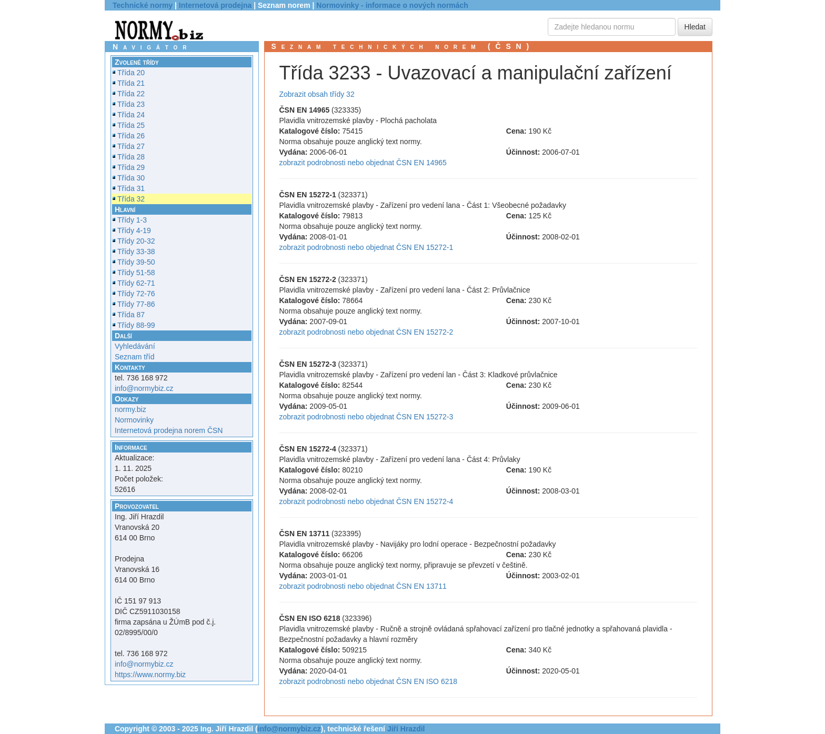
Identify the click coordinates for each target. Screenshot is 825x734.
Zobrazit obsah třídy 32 (317, 94)
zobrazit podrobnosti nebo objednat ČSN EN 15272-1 (366, 247)
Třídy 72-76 (136, 293)
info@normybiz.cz (144, 388)
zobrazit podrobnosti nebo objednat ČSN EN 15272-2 (366, 332)
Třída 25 (131, 125)
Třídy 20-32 (136, 241)
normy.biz (130, 409)
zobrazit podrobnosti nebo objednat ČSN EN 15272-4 (366, 501)
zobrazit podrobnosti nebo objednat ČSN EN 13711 (363, 586)
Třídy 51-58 (136, 272)
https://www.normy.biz (150, 674)
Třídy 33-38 (136, 251)
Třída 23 (131, 104)
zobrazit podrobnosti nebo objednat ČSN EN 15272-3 (366, 417)
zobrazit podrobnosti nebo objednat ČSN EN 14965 (363, 162)
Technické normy (143, 5)
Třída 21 (131, 83)
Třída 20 (131, 72)
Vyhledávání (135, 346)
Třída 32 (131, 199)
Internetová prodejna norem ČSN (169, 430)
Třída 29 (131, 167)
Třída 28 (131, 157)
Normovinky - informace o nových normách (392, 5)
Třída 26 (131, 136)
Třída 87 (131, 314)
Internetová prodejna (215, 5)
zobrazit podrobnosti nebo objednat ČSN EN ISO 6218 (368, 681)
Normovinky (134, 420)
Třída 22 (131, 93)
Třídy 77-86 (136, 304)
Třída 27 (131, 146)
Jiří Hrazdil (406, 729)
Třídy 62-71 (136, 283)
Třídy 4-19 (134, 230)
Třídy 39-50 (136, 262)
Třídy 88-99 (136, 325)
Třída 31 (131, 188)
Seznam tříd (134, 357)
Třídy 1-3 (132, 220)
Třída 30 (131, 178)
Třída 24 (131, 114)
